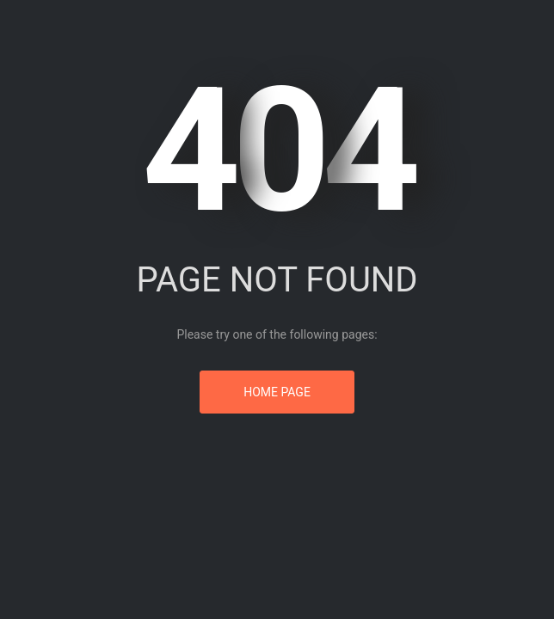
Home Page (277, 392)
